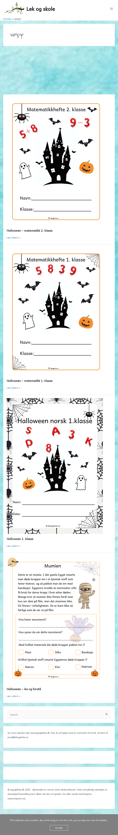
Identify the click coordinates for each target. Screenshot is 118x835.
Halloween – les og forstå (24, 689)
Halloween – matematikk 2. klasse (30, 230)
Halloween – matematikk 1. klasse (30, 380)
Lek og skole (40, 9)
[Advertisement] (59, 70)
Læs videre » (13, 237)
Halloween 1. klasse (20, 538)
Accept (59, 827)
